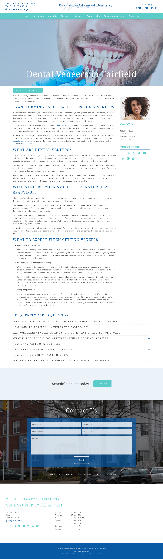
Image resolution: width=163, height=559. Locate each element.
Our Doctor (38, 16)
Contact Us (134, 16)
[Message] (81, 445)
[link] (6, 9)
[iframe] (127, 514)
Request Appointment (114, 16)
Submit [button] (81, 460)
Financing (65, 16)
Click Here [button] (102, 384)
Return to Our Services (28, 90)
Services (79, 16)
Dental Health (93, 16)
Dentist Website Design (81, 551)
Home (26, 16)
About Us (52, 16)
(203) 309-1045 (147, 8)
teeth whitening (63, 125)
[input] (56, 424)
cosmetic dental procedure (24, 141)
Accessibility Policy (101, 548)
